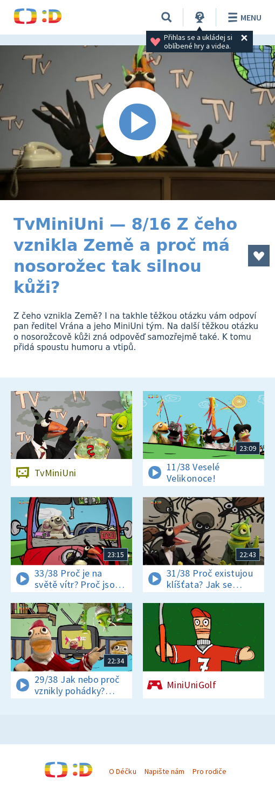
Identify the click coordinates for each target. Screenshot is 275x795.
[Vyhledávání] (166, 17)
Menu (243, 17)
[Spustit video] (137, 122)
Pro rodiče (209, 771)
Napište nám (164, 771)
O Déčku (122, 771)
